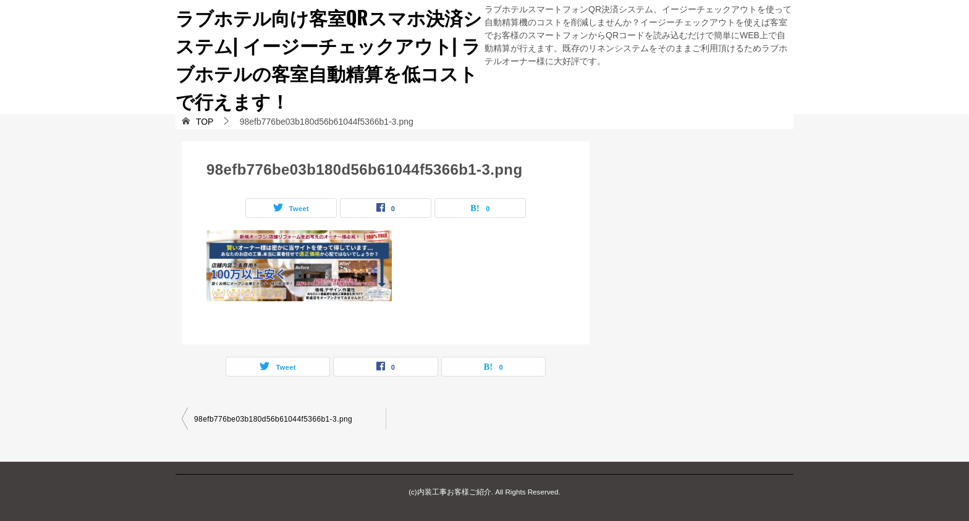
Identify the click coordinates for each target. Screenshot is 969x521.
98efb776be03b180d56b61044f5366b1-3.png (273, 419)
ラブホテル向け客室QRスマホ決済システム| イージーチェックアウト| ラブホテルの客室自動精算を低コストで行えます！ (329, 58)
